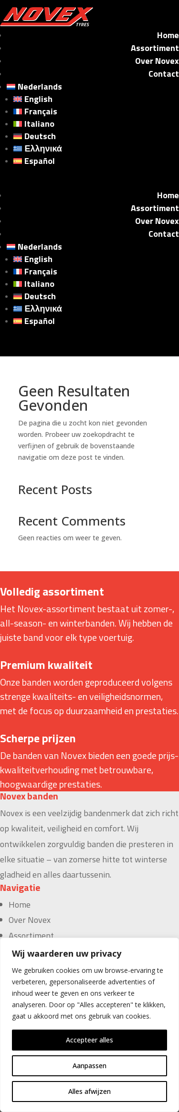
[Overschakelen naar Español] (96, 161)
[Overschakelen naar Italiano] (96, 124)
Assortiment (155, 47)
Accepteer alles (89, 1039)
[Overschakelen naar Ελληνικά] (96, 148)
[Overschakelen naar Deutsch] (96, 136)
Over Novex (157, 60)
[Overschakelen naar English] (96, 99)
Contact (163, 73)
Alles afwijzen (89, 1091)
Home (168, 35)
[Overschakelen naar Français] (96, 111)
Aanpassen (89, 1065)
